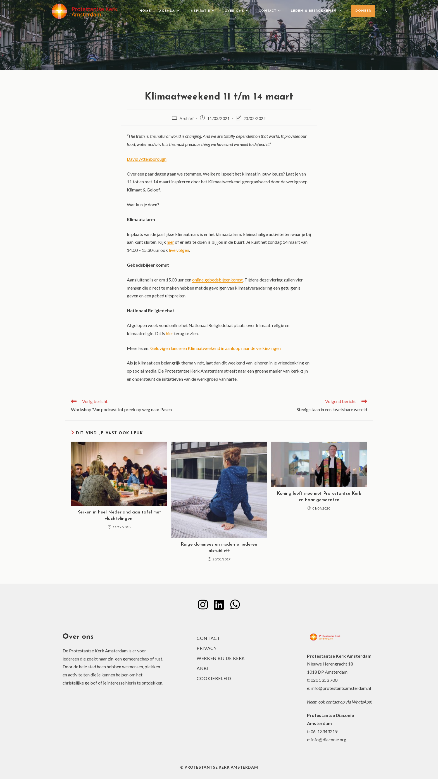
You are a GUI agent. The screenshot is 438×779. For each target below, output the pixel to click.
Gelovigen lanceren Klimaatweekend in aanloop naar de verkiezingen (215, 348)
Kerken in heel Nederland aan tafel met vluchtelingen (119, 515)
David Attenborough (146, 159)
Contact (208, 638)
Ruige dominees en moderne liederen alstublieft (219, 547)
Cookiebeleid (214, 678)
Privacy (206, 648)
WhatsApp (361, 701)
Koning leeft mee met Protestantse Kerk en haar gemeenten (319, 496)
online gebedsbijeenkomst (217, 279)
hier (170, 242)
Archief (187, 118)
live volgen (179, 250)
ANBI (202, 668)
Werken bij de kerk (221, 658)
